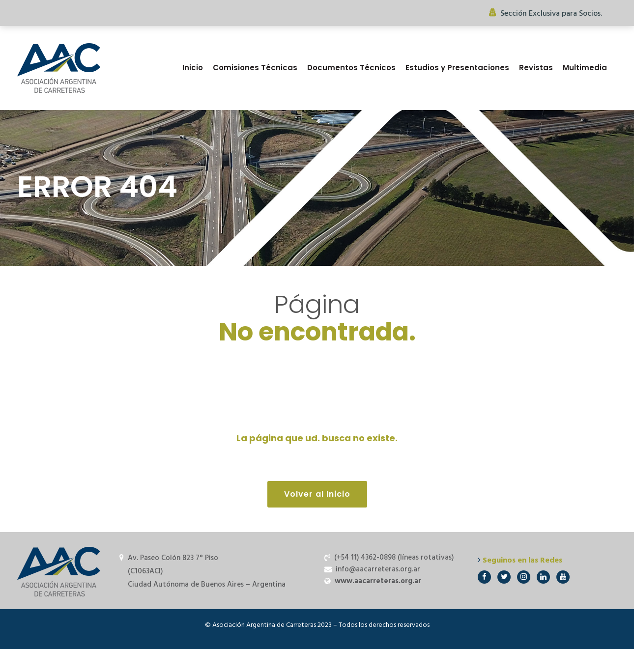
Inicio (192, 67)
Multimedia (585, 67)
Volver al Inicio (317, 494)
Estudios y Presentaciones (457, 67)
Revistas (536, 67)
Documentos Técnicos (351, 67)
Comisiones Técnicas (255, 67)
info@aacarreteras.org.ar (378, 569)
